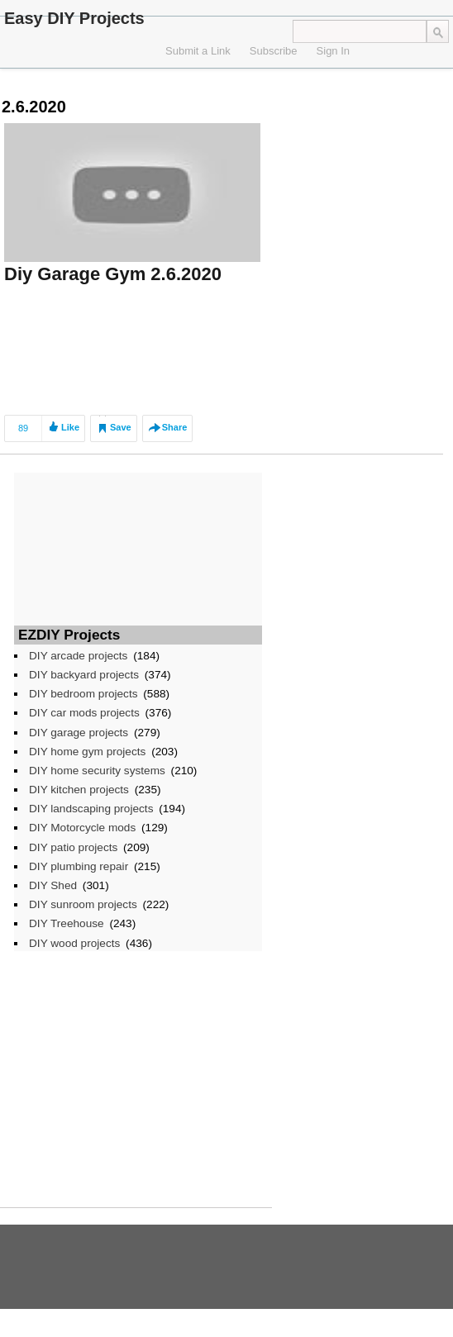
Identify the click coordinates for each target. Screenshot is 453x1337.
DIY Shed (53, 885)
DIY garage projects (78, 732)
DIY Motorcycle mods (82, 827)
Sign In (333, 51)
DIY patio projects (73, 847)
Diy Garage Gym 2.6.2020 (113, 274)
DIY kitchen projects (79, 789)
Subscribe (274, 51)
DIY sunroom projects (83, 904)
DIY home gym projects (87, 751)
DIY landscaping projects (91, 808)
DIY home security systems (97, 770)
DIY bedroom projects (83, 694)
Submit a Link (198, 51)
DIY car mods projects (84, 713)
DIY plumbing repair (78, 866)
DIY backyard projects (84, 674)
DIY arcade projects (78, 655)
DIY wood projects (74, 943)
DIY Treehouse (66, 923)
